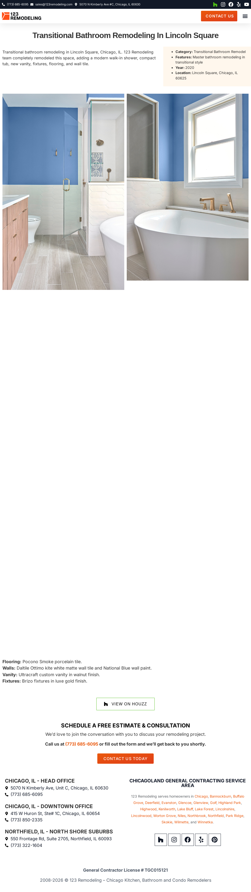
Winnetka (205, 822)
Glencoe (184, 803)
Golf (213, 803)
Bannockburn (220, 796)
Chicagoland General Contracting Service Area (187, 783)
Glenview (200, 803)
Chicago (201, 796)
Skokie (167, 822)
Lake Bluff (185, 809)
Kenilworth (167, 809)
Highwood (148, 809)
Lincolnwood (141, 816)
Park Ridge (234, 816)
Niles (182, 816)
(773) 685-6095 (81, 744)
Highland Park (229, 803)
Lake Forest (204, 809)
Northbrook (197, 816)
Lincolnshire (224, 809)
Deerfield (152, 803)
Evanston (169, 803)
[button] (245, 17)
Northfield (216, 816)
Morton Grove (164, 816)
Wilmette (181, 822)
